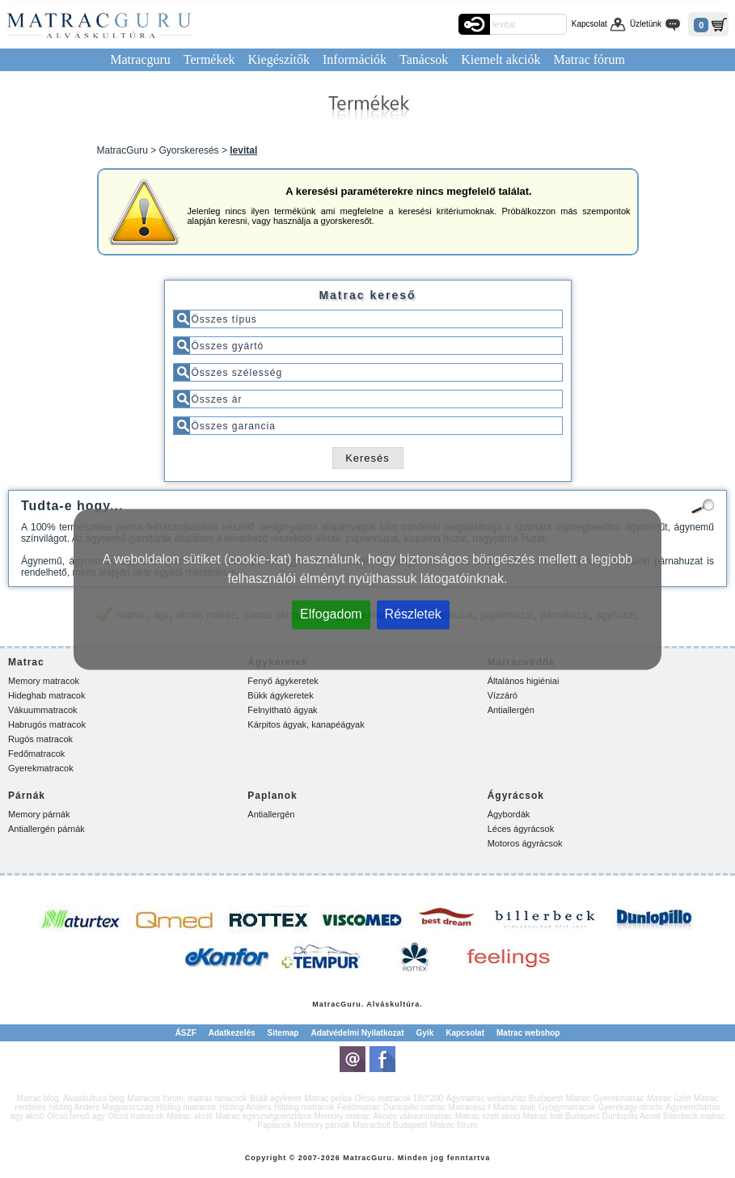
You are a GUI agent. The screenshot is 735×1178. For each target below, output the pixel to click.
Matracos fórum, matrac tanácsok (187, 1098)
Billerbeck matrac (694, 1116)
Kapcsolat (589, 23)
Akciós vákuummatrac (412, 1116)
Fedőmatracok (36, 753)
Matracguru (140, 59)
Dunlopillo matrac (414, 1107)
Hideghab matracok (46, 695)
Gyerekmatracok (41, 768)
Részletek (413, 613)
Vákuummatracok (43, 710)
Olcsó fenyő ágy (76, 1116)
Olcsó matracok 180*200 (399, 1098)
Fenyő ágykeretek (282, 681)
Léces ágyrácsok (521, 829)
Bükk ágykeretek (280, 695)
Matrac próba (328, 1098)
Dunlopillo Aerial (631, 1116)
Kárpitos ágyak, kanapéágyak (305, 724)
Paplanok (274, 1125)
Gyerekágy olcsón (630, 1107)
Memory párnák (39, 814)
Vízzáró (502, 695)
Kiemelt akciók (500, 59)
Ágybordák (509, 814)
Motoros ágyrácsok (525, 843)
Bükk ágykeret (275, 1098)
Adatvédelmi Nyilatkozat (356, 1032)
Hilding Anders (245, 1107)
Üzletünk (645, 23)
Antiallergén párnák (46, 829)
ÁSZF (185, 1032)
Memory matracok (43, 681)
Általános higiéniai (524, 681)
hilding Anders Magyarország (101, 1107)
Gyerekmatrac (618, 1098)
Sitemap (283, 1032)
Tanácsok (423, 59)
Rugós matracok (40, 739)
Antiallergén (511, 710)
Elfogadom (331, 613)
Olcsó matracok (135, 1116)
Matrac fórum (588, 59)
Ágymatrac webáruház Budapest (505, 1098)
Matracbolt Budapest (390, 1125)
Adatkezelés (232, 1032)
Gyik (425, 1032)
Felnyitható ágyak (282, 710)
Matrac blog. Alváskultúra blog (70, 1098)
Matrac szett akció (488, 1116)
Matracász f (470, 1107)
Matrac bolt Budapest (561, 1116)
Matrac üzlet (669, 1098)
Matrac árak (514, 1107)
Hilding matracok (186, 1107)
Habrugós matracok (47, 724)
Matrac (326, 1004)
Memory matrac (342, 1116)
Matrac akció (190, 1116)
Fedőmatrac (358, 1107)
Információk (355, 59)
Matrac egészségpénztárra (262, 1116)
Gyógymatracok (567, 1107)
